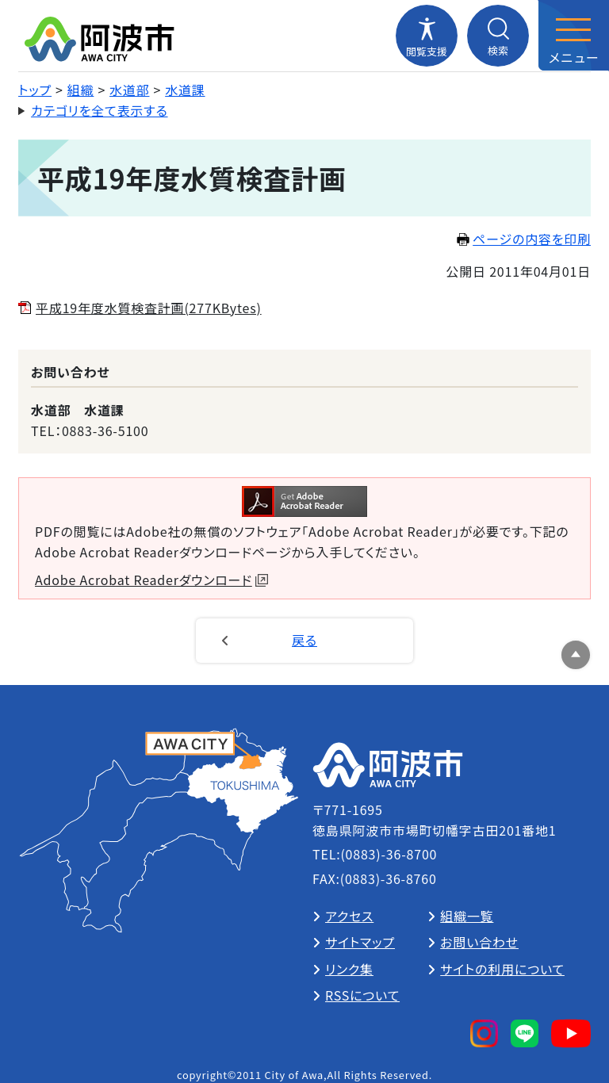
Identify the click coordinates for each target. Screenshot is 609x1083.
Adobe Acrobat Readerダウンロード (151, 579)
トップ (35, 89)
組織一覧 (466, 915)
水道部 (129, 89)
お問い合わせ (479, 941)
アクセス (349, 915)
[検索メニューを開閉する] (498, 35)
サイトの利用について (502, 968)
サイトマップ (360, 941)
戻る (304, 639)
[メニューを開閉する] (573, 35)
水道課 (185, 89)
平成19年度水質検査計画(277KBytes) (149, 307)
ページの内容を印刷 (524, 238)
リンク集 (349, 968)
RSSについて (362, 995)
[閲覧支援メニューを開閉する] (426, 35)
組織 (80, 89)
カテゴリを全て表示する (99, 110)
